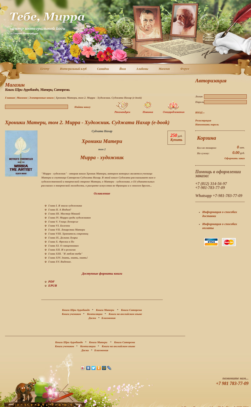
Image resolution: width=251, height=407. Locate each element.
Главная (10, 97)
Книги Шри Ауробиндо (76, 309)
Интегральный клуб (73, 69)
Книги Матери (105, 309)
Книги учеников (71, 313)
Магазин (164, 69)
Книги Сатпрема (131, 309)
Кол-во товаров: (206, 147)
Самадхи (103, 69)
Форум (185, 69)
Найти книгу (82, 106)
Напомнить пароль (207, 124)
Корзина (206, 138)
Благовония (109, 317)
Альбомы (142, 69)
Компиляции (94, 313)
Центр (45, 69)
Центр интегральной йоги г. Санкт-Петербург (47, 23)
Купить (176, 140)
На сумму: (203, 153)
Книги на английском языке (125, 313)
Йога (123, 69)
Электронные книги (41, 97)
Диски (92, 317)
